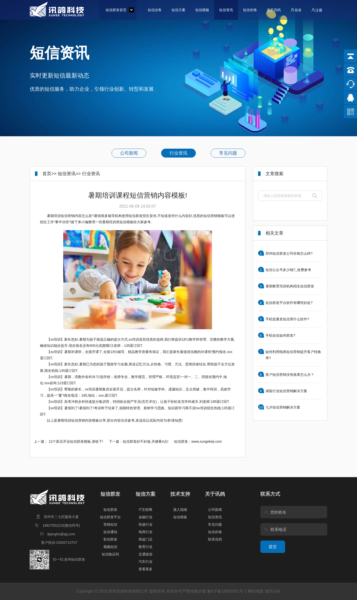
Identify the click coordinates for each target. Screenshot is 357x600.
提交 (273, 547)
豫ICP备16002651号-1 (227, 591)
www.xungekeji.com (206, 441)
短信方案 (178, 10)
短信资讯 (226, 10)
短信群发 (110, 494)
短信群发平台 (110, 517)
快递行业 (145, 524)
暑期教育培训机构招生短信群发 (290, 286)
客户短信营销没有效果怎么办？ (290, 375)
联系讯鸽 (215, 539)
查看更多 (145, 569)
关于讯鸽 (274, 10)
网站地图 (256, 591)
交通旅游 (145, 554)
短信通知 (110, 532)
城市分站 (273, 591)
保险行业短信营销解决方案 (286, 391)
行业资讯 (178, 153)
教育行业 (145, 547)
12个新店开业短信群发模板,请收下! (76, 441)
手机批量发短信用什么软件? (287, 319)
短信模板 (202, 10)
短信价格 (250, 10)
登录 (296, 10)
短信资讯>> (69, 173)
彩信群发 (110, 539)
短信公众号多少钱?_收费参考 (288, 270)
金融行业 (145, 517)
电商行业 (145, 532)
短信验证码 (110, 554)
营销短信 (110, 524)
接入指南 (180, 510)
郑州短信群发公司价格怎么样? (289, 253)
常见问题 (228, 153)
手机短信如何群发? (280, 335)
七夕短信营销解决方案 (283, 407)
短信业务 (155, 10)
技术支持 (180, 494)
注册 (316, 10)
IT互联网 (145, 510)
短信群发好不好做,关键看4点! (145, 441)
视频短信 (110, 547)
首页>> (49, 173)
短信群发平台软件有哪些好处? (289, 303)
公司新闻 (129, 153)
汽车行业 (145, 562)
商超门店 (145, 539)
